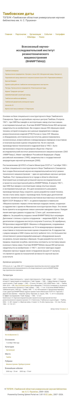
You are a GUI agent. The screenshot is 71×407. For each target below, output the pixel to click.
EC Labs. (49, 394)
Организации (35, 34)
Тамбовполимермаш (12, 71)
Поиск (41, 37)
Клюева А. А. (64, 309)
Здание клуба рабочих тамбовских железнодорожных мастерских (26, 84)
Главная (8, 34)
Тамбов (8, 357)
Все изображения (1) (12, 335)
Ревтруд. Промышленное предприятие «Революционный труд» (25, 88)
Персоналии (20, 34)
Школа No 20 (9, 105)
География (60, 34)
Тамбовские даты (18, 13)
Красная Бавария (10, 81)
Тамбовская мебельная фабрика (15, 98)
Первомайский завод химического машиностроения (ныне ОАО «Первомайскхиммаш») (34, 77)
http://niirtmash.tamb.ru (22, 285)
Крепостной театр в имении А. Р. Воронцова (19, 109)
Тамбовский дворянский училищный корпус (19, 102)
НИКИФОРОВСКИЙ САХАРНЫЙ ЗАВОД (17, 95)
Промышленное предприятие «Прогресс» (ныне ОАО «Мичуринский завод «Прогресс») (33, 74)
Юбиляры (31, 37)
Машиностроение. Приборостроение (18, 364)
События (48, 34)
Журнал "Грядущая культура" (14, 91)
